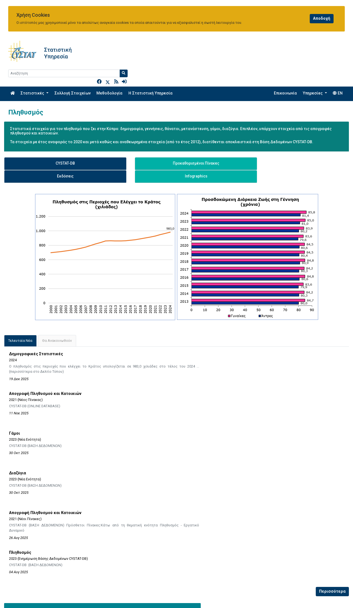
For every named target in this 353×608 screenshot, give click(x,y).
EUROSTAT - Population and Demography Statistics (229, 479)
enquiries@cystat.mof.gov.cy (35, 597)
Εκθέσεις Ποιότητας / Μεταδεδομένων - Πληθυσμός (54, 499)
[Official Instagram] (324, 596)
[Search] (302, 48)
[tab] (20, 306)
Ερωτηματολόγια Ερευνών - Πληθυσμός (43, 489)
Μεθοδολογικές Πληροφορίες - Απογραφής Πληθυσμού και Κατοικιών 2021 (75, 479)
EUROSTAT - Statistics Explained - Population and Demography (239, 470)
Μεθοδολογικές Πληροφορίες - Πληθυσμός (46, 470)
